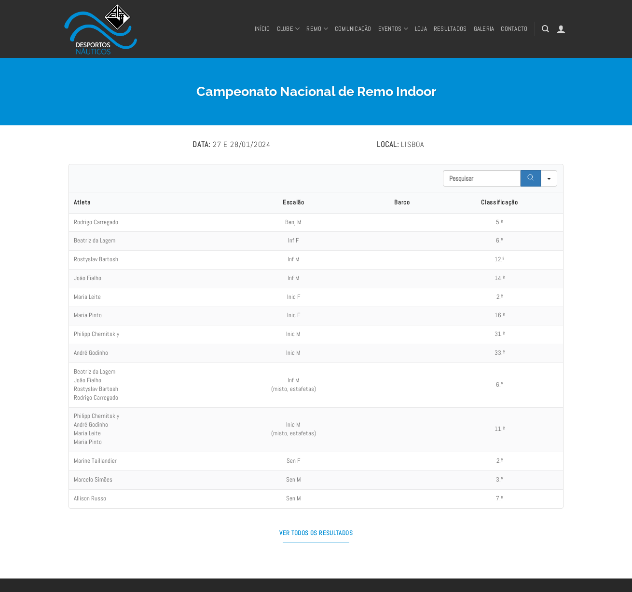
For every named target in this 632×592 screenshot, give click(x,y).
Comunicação (353, 29)
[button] (561, 29)
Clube (288, 28)
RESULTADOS (450, 29)
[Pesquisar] (545, 29)
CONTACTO (514, 29)
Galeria (484, 29)
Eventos (393, 28)
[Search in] (549, 178)
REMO (317, 28)
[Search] (531, 178)
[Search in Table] (482, 178)
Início (262, 29)
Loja (421, 29)
